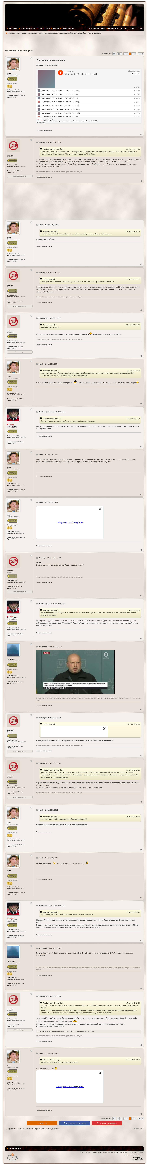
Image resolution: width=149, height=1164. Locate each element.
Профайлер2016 (49, 149)
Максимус (46, 231)
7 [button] (135, 53)
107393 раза (21, 95)
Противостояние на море (17, 51)
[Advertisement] (74, 42)
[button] (114, 53)
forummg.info (97, 1152)
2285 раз (20, 171)
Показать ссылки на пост (44, 130)
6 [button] (132, 53)
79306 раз (20, 681)
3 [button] (124, 53)
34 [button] (139, 53)
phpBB (118, 1152)
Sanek (45, 279)
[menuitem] (39, 28)
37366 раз (20, 442)
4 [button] (127, 53)
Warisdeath (47, 418)
